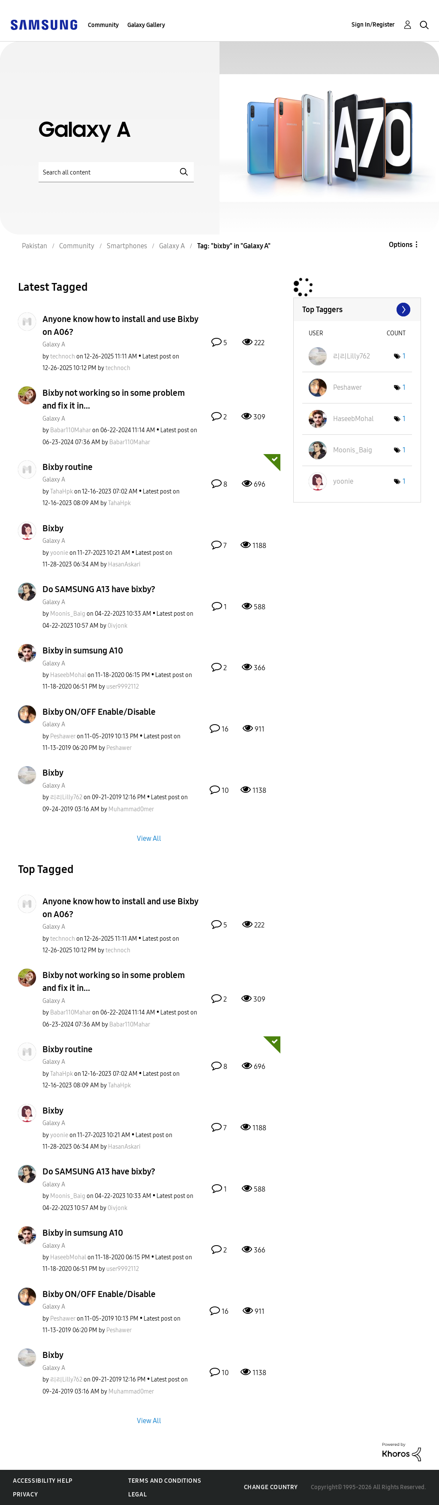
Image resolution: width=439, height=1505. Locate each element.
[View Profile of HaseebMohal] (68, 675)
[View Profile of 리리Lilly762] (66, 797)
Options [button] (400, 245)
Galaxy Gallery (146, 25)
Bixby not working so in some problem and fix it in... (113, 399)
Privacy (25, 1494)
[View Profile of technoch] (62, 356)
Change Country (271, 1487)
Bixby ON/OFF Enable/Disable (99, 712)
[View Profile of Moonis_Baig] (67, 613)
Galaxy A (53, 344)
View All (149, 838)
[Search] (116, 172)
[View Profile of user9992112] (122, 686)
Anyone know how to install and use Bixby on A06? (120, 325)
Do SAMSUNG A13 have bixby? (98, 589)
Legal (137, 1494)
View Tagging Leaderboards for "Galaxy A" (357, 309)
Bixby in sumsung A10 (82, 650)
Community (103, 25)
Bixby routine (67, 467)
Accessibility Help (42, 1480)
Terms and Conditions (164, 1480)
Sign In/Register (373, 24)
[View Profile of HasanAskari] (124, 564)
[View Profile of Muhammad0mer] (131, 809)
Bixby (52, 528)
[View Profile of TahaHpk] (61, 491)
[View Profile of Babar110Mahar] (70, 430)
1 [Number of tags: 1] (404, 356)
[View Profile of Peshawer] (62, 736)
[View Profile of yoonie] (59, 553)
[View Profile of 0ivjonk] (117, 625)
